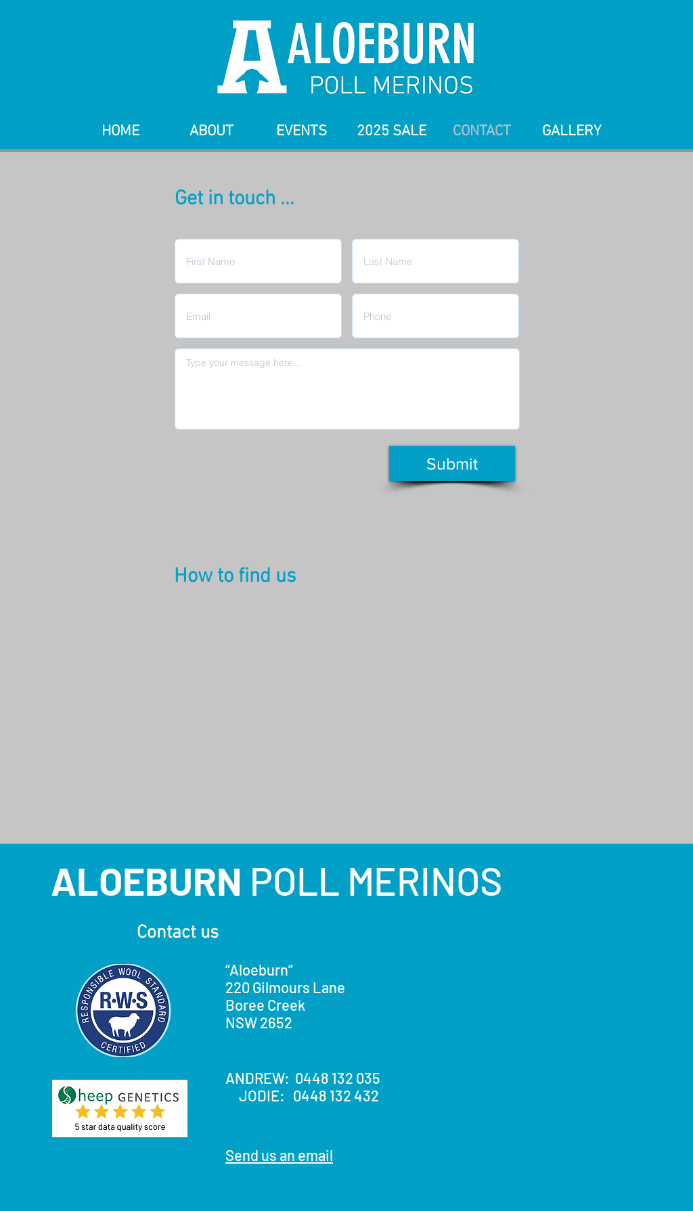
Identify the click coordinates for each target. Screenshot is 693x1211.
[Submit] (452, 463)
